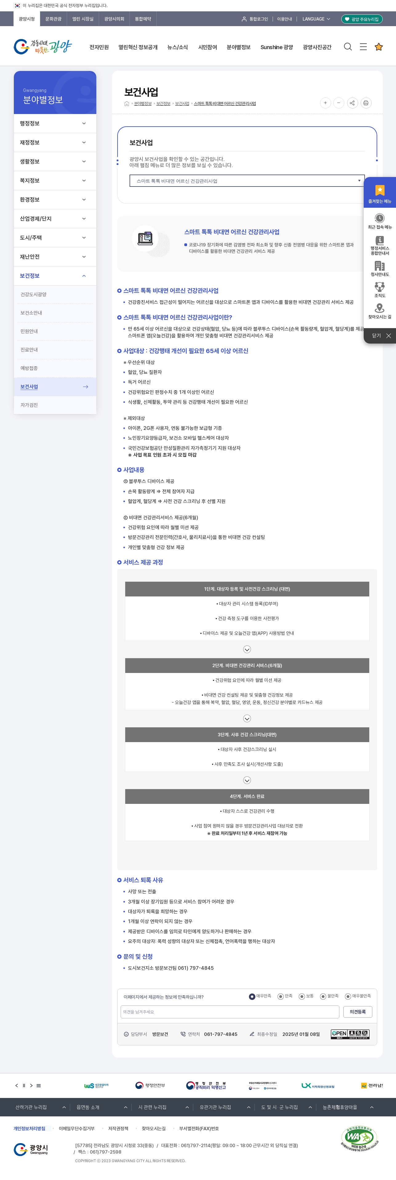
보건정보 (163, 103)
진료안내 (29, 350)
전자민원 (99, 47)
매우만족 (263, 995)
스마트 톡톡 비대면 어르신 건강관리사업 (225, 103)
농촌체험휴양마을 (340, 1106)
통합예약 (143, 19)
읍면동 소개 (88, 1106)
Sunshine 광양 (277, 47)
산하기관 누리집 (31, 1106)
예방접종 (29, 368)
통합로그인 (259, 19)
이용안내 (284, 19)
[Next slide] (31, 1085)
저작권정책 (119, 1128)
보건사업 (29, 387)
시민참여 (207, 47)
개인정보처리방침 (30, 1128)
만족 (288, 995)
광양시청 (27, 19)
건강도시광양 (33, 294)
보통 (310, 995)
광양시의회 (114, 19)
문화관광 (54, 19)
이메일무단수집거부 (77, 1128)
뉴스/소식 (177, 47)
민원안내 (29, 331)
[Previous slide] (17, 1085)
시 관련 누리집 (152, 1106)
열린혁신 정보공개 (138, 47)
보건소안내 (31, 313)
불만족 (332, 995)
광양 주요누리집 (365, 19)
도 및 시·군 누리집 (279, 1106)
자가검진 (29, 405)
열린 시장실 (83, 19)
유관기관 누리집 (215, 1106)
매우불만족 (361, 995)
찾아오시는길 (154, 1128)
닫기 (379, 336)
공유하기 (352, 102)
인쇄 (366, 102)
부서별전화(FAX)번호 (199, 1128)
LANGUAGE (314, 19)
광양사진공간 (317, 47)
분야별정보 (238, 47)
